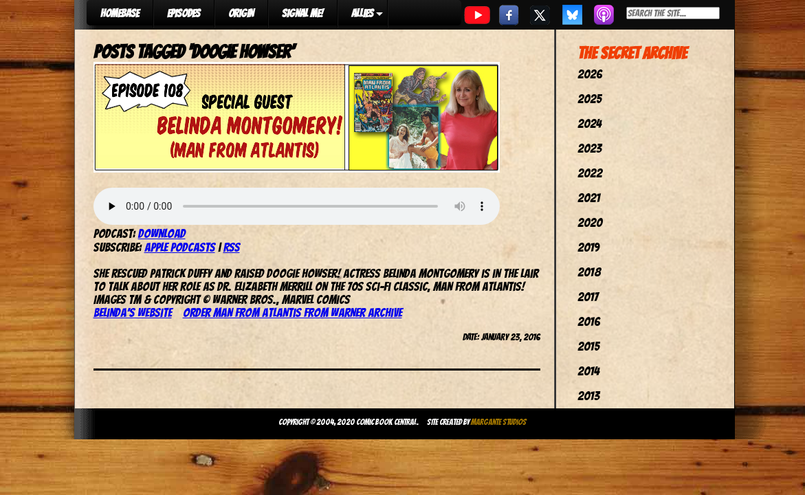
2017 (587, 296)
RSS (231, 247)
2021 (588, 197)
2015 (588, 346)
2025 (589, 98)
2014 (588, 370)
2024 (589, 123)
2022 (589, 172)
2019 (588, 247)
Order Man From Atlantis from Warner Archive (292, 312)
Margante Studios (499, 421)
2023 (589, 148)
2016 (588, 321)
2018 (589, 271)
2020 (589, 222)
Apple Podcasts (179, 247)
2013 (588, 395)
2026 (589, 73)
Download (162, 233)
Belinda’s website (132, 312)
